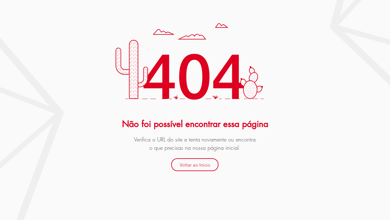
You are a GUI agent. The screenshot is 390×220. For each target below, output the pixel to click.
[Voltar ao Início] (194, 164)
